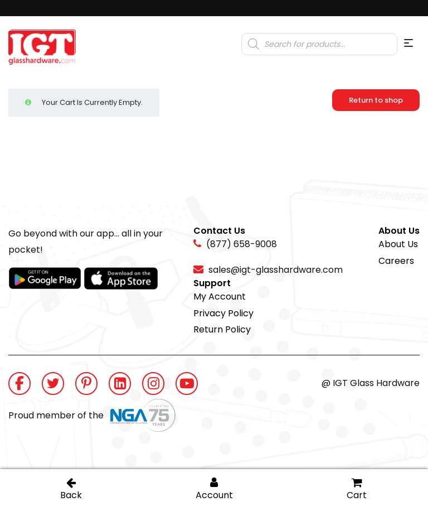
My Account (219, 296)
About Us (398, 244)
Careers (396, 260)
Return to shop (376, 100)
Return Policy (222, 329)
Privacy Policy (223, 313)
